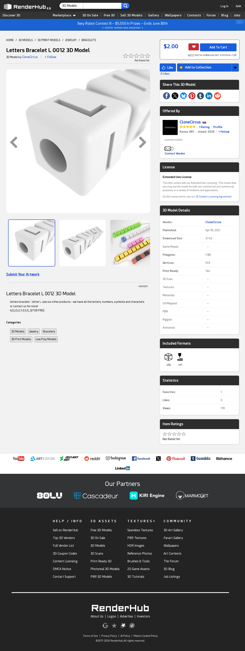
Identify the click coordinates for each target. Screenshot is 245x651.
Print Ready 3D (101, 561)
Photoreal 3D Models (105, 569)
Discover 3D (11, 15)
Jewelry (33, 331)
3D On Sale (90, 15)
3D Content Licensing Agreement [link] (213, 196)
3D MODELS (26, 40)
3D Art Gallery (173, 530)
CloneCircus (30, 57)
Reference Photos (139, 553)
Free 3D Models (101, 530)
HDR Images (135, 545)
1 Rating (204, 127)
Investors (143, 616)
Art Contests (172, 553)
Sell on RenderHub (65, 530)
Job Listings (172, 576)
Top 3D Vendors (64, 538)
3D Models (17, 331)
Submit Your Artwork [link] (23, 274)
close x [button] (239, 22)
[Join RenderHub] (238, 6)
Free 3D (109, 15)
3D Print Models (21, 339)
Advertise (126, 616)
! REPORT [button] (143, 286)
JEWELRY (71, 40)
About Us (97, 616)
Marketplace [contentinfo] (64, 15)
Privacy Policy (109, 636)
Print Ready (170, 270)
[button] (11, 142)
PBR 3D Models (101, 576)
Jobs (237, 15)
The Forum (171, 561)
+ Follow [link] (223, 131)
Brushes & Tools (138, 561)
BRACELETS (89, 40)
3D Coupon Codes (65, 553)
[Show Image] (31, 242)
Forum (211, 15)
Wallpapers (173, 15)
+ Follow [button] (50, 57)
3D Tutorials (135, 576)
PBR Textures (136, 538)
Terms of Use (90, 636)
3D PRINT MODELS (49, 40)
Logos (111, 616)
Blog (224, 15)
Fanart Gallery (173, 538)
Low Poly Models (46, 339)
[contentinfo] (72, 6)
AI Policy (125, 636)
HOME (10, 40)
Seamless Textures (140, 530)
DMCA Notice (62, 569)
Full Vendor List (63, 545)
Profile (217, 127)
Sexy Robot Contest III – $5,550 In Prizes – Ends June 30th (123, 24)
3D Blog (169, 569)
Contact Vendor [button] (175, 153)
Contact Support (64, 576)
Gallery (153, 15)
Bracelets (49, 331)
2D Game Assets (138, 569)
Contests (194, 15)
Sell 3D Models (131, 15)
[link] (225, 6)
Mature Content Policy (146, 636)
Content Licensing (65, 561)
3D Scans (96, 553)
